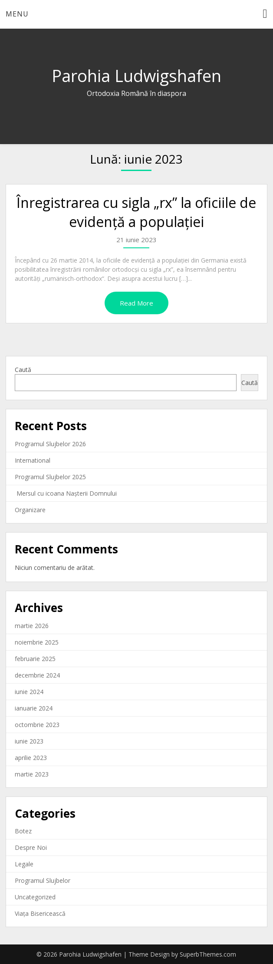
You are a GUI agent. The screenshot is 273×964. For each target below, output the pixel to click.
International (32, 460)
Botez (23, 831)
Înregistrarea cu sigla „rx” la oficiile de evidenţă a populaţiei (136, 212)
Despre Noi (31, 847)
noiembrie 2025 (37, 642)
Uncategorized (35, 897)
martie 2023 (32, 774)
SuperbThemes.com (208, 954)
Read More (136, 303)
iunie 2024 (29, 692)
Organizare (30, 510)
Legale (24, 864)
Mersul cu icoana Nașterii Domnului (66, 493)
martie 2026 (32, 626)
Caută (23, 369)
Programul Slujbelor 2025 (50, 477)
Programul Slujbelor (42, 880)
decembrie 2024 (37, 675)
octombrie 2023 (37, 725)
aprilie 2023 (31, 757)
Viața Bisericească (40, 913)
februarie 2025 (35, 659)
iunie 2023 (29, 741)
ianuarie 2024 (34, 708)
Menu (17, 14)
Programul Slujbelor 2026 (50, 444)
